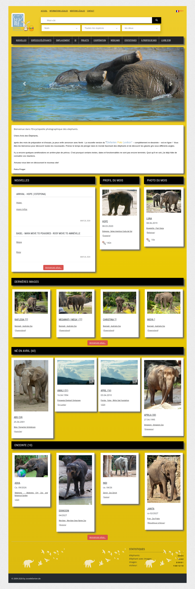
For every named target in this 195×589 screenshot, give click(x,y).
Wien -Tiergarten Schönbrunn (24, 427)
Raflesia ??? (21, 319)
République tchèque (156, 523)
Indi (105, 483)
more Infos (21, 209)
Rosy (18, 252)
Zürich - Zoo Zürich (110, 493)
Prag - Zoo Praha (153, 519)
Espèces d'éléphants (41, 40)
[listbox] (61, 28)
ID (75, 40)
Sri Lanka (62, 404)
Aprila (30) (150, 415)
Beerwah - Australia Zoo (23, 326)
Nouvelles (21, 40)
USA (103, 404)
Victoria (62, 525)
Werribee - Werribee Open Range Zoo (72, 521)
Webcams (115, 40)
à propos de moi (149, 40)
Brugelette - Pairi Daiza (155, 228)
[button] (24, 83)
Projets (85, 40)
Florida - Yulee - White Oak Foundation (115, 400)
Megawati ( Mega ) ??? (70, 319)
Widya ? (151, 319)
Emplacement (63, 40)
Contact (90, 11)
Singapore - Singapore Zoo (154, 425)
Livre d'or (166, 40)
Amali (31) (62, 390)
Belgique (150, 232)
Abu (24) (18, 417)
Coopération (100, 40)
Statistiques (130, 40)
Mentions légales (77, 11)
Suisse (106, 497)
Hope (19, 202)
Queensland (20, 330)
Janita (150, 508)
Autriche (18, 431)
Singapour (149, 429)
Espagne (106, 235)
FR (179, 11)
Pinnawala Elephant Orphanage (69, 400)
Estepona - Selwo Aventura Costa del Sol (117, 231)
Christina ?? (110, 319)
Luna (149, 218)
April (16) (106, 390)
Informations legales (59, 11)
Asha (17, 483)
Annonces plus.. (53, 267)
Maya (19, 242)
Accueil (44, 11)
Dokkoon (64, 510)
